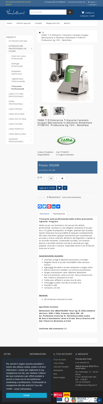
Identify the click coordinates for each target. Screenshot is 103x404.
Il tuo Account (59, 359)
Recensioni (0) (59, 213)
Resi (55, 374)
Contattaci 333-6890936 (54, 2)
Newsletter (58, 370)
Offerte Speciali (23, 23)
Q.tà (40, 177)
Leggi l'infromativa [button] (22, 389)
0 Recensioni (53, 197)
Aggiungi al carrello (47, 188)
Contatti (38, 23)
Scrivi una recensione (71, 197)
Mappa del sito (53, 23)
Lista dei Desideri (61, 366)
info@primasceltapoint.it (86, 385)
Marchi (67, 23)
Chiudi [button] (26, 395)
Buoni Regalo (59, 377)
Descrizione (44, 213)
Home (9, 23)
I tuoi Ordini (58, 363)
